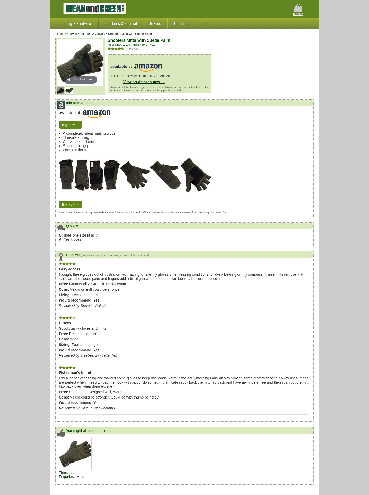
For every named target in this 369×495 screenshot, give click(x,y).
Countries (181, 23)
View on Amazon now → (144, 82)
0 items (298, 10)
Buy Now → (70, 125)
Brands (155, 23)
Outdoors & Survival (121, 23)
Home (59, 34)
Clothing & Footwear (75, 23)
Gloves (100, 34)
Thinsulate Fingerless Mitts (71, 474)
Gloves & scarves (79, 34)
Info (206, 23)
